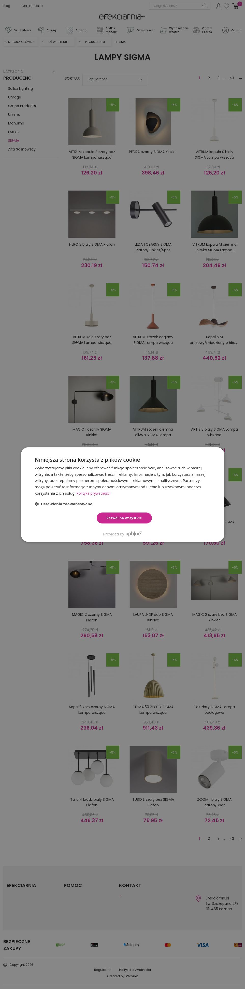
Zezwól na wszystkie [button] (124, 518)
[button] (64, 504)
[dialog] (122, 494)
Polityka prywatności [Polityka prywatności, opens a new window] (94, 493)
